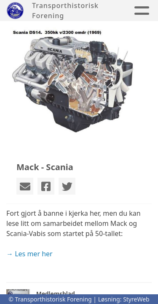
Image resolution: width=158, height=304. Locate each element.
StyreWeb (136, 299)
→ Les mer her (29, 253)
